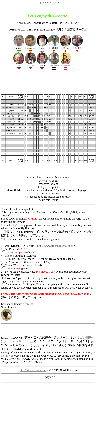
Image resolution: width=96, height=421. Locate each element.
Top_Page (43, 2)
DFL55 (71, 22)
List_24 (54, 2)
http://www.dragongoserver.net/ (55, 245)
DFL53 (24, 22)
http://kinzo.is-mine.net (33, 370)
